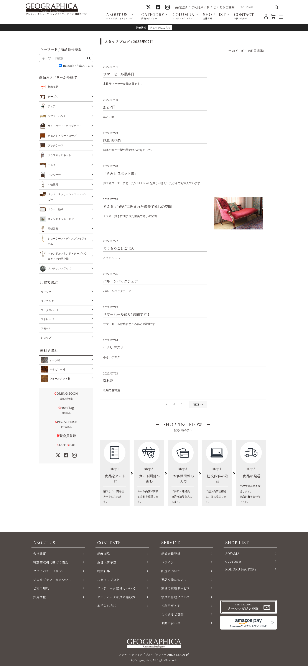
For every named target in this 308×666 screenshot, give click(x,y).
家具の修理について (175, 597)
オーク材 (54, 360)
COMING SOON (66, 396)
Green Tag (66, 410)
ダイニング (47, 301)
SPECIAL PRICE (66, 424)
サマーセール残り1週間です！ (126, 314)
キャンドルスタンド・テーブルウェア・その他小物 (67, 255)
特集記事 (103, 571)
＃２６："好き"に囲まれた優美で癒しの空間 (137, 206)
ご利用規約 (41, 588)
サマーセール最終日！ (120, 74)
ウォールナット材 (59, 378)
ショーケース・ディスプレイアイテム (67, 240)
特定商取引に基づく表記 (51, 562)
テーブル (53, 96)
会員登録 (181, 7)
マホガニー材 (56, 369)
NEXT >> (198, 404)
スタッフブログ (108, 579)
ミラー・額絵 (55, 209)
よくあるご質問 (223, 7)
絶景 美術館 (112, 140)
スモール (46, 328)
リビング (46, 292)
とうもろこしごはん (118, 248)
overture (233, 561)
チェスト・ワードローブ (62, 135)
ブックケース (55, 145)
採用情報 (39, 597)
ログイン (167, 562)
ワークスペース (50, 310)
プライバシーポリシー (49, 571)
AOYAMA (232, 553)
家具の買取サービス (175, 588)
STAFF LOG (66, 444)
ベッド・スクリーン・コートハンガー (67, 196)
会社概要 (39, 553)
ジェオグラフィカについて (52, 579)
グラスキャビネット (59, 155)
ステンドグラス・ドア (61, 219)
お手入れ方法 (107, 605)
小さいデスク (113, 347)
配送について (171, 571)
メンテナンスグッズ (59, 268)
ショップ (46, 337)
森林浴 (108, 380)
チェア (52, 106)
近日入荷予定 (107, 562)
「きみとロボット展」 (120, 173)
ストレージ (47, 319)
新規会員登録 (66, 436)
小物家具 (53, 184)
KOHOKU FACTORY (241, 569)
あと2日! (109, 107)
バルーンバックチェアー (122, 281)
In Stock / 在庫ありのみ (78, 65)
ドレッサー (54, 174)
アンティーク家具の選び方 (116, 597)
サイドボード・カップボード (65, 126)
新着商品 (53, 86)
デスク (52, 165)
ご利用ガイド (200, 7)
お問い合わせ (171, 623)
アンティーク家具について (116, 588)
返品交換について (174, 579)
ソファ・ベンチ (57, 116)
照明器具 (53, 228)
